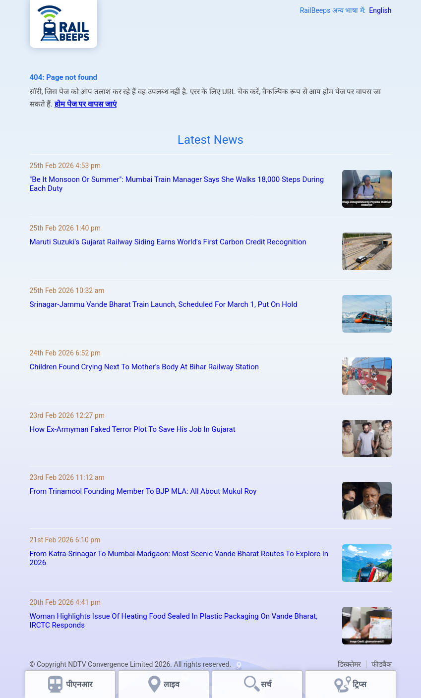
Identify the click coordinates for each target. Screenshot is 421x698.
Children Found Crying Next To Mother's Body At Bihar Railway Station (144, 366)
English (380, 10)
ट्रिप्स (359, 684)
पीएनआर (79, 684)
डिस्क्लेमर (349, 664)
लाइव (172, 684)
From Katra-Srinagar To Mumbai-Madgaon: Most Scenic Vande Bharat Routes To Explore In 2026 (179, 558)
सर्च (266, 684)
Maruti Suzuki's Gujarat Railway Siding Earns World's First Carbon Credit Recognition (168, 241)
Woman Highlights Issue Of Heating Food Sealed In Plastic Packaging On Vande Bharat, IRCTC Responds (174, 621)
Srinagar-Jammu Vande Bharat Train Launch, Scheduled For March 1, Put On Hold (164, 304)
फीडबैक (381, 664)
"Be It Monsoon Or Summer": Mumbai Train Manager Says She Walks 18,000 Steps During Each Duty (177, 184)
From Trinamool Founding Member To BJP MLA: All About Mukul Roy (143, 491)
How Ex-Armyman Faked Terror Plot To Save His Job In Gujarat (133, 429)
